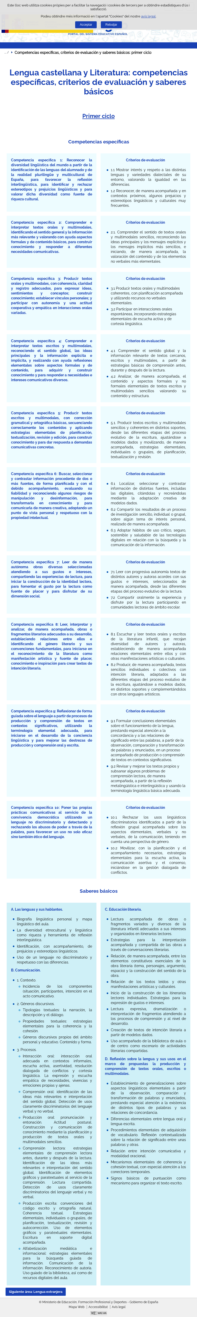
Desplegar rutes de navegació (6, 52)
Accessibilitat (98, 1307)
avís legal (148, 16)
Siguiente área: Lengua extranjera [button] (35, 1292)
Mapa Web (76, 1307)
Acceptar (86, 24)
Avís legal (118, 1307)
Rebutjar (111, 24)
